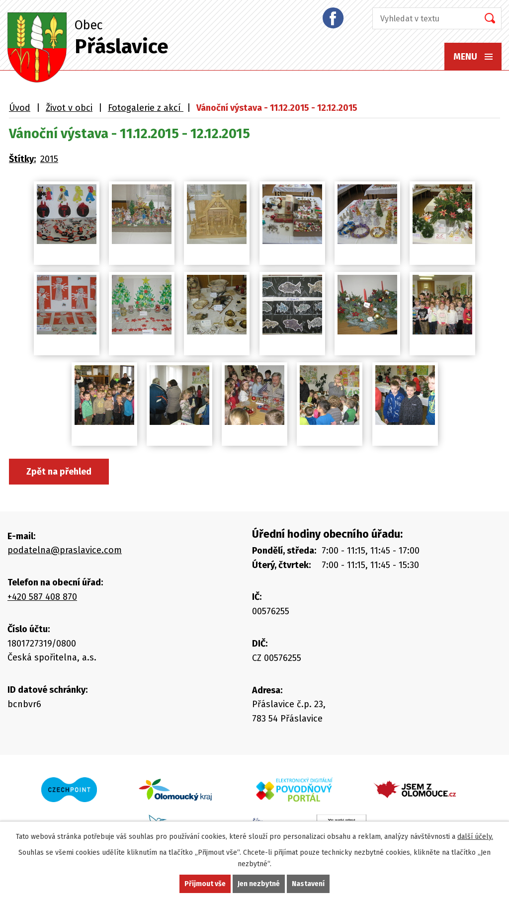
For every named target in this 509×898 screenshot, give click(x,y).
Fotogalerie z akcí (145, 107)
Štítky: (22, 159)
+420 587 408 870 (42, 596)
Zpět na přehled (58, 471)
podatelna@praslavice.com (64, 550)
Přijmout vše (205, 884)
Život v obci (69, 107)
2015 (49, 159)
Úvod (19, 107)
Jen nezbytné (259, 884)
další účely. (475, 836)
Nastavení (308, 884)
